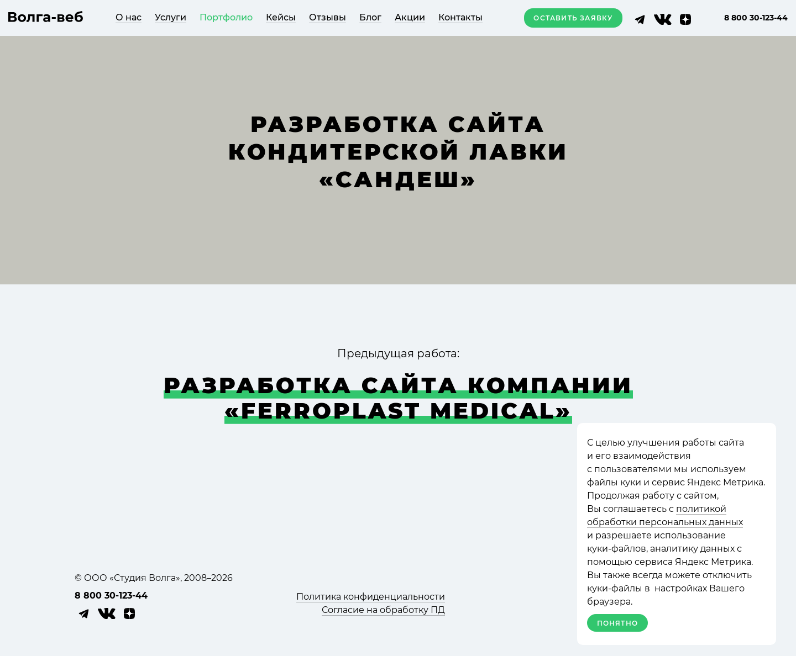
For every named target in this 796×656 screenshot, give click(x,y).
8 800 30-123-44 (756, 18)
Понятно (617, 623)
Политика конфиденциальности (370, 596)
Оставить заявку (572, 18)
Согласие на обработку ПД (383, 610)
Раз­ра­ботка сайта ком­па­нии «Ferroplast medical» (398, 398)
